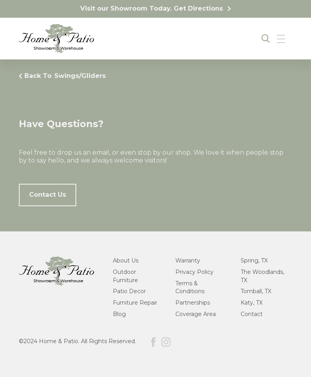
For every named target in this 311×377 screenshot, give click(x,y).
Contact (252, 314)
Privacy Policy (194, 271)
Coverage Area (195, 314)
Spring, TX (254, 260)
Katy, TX (252, 302)
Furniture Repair (135, 302)
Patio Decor (129, 291)
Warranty (187, 260)
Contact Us (47, 194)
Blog (119, 314)
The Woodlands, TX (262, 276)
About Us (125, 260)
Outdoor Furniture (125, 276)
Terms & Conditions (189, 287)
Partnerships (192, 302)
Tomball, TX (256, 291)
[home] (56, 38)
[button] (281, 38)
